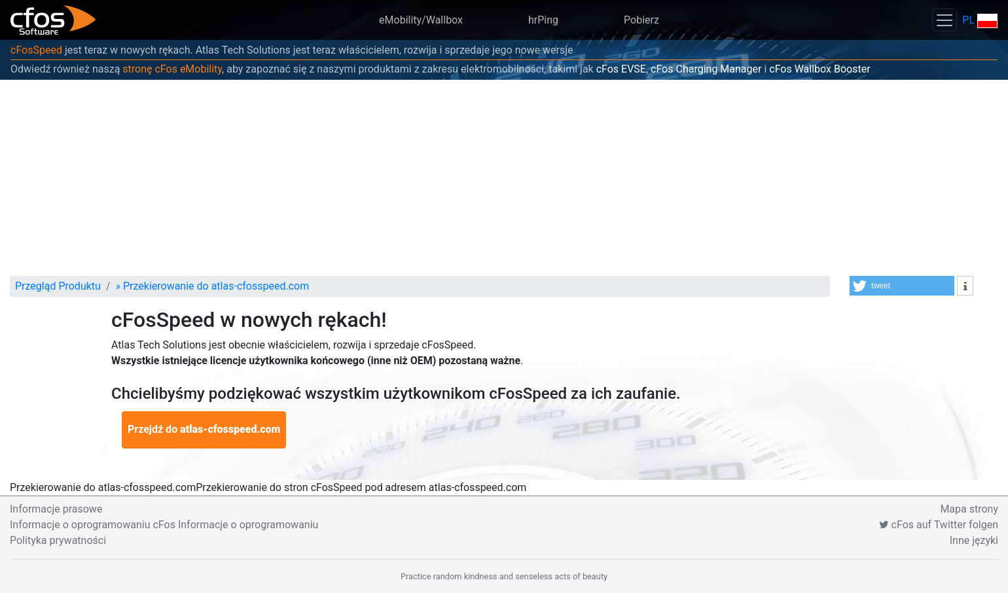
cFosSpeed (36, 50)
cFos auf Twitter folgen (938, 524)
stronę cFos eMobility (172, 69)
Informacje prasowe (56, 509)
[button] (902, 286)
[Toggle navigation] (944, 19)
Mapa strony (969, 509)
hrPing (543, 20)
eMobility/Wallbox (421, 20)
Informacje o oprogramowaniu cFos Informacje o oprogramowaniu (164, 524)
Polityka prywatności (58, 540)
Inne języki (974, 540)
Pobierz (641, 20)
